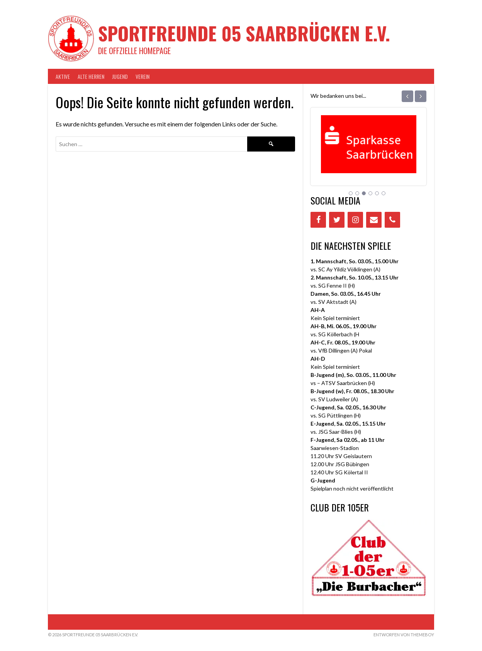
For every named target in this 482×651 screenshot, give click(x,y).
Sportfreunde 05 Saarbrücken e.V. (244, 33)
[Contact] (374, 220)
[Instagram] (355, 220)
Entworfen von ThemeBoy (403, 634)
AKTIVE (63, 76)
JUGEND (120, 76)
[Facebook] (318, 220)
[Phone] (392, 220)
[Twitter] (337, 220)
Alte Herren (91, 76)
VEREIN (142, 76)
